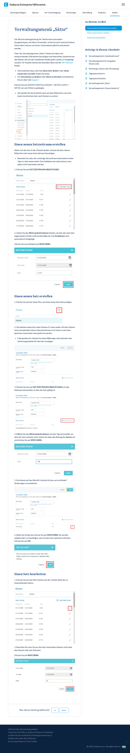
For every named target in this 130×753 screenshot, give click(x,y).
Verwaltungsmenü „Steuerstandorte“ (104, 88)
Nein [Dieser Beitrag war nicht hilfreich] (64, 710)
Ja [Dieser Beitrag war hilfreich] (55, 710)
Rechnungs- (71, 12)
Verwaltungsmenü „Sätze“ (99, 83)
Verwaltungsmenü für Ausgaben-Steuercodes (102, 62)
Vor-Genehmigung (52, 12)
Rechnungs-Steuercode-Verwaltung (104, 68)
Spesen (35, 12)
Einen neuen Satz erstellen (98, 33)
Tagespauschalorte (97, 73)
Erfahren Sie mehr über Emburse (22, 738)
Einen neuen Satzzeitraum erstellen (102, 28)
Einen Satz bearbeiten (96, 37)
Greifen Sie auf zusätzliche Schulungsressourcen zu (30, 735)
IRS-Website (67, 62)
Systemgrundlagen (18, 12)
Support (35, 80)
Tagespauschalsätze (97, 78)
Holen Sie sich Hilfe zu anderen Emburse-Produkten (30, 732)
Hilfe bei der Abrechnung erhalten (23, 729)
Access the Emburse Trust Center (22, 741)
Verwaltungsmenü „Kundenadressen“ (104, 56)
